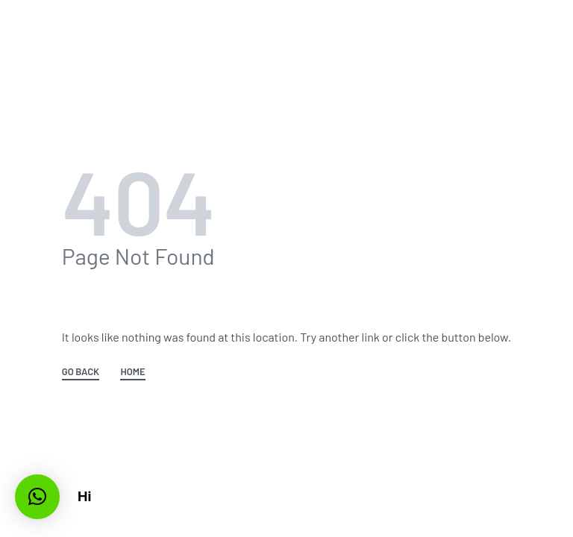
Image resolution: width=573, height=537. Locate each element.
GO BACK (80, 372)
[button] (37, 496)
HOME (132, 372)
